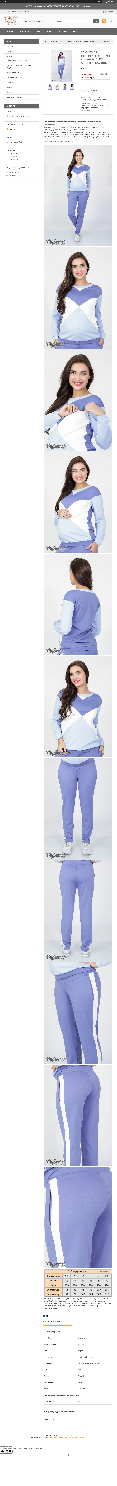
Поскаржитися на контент (58, 1437)
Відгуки (9, 87)
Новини (10, 51)
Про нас (36, 31)
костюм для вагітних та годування (69, 127)
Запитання (11, 92)
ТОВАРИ (10, 46)
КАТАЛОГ (22, 31)
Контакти (49, 31)
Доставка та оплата (67, 31)
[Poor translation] (9, 1452)
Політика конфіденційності (77, 1437)
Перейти (86, 6)
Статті (9, 56)
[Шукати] (96, 21)
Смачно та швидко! (14, 77)
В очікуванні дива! (14, 72)
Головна (10, 31)
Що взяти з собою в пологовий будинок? (19, 67)
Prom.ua (70, 1435)
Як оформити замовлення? (17, 61)
